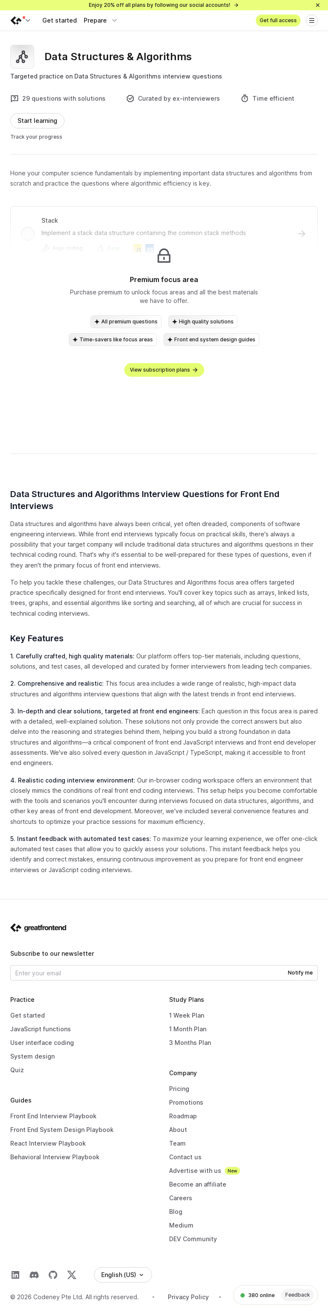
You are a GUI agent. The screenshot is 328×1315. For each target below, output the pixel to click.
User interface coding (42, 1042)
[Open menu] (312, 20)
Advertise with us (195, 1170)
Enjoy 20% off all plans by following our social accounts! (164, 5)
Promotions (186, 1102)
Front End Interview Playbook (53, 1116)
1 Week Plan (186, 1015)
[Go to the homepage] (38, 927)
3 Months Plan (190, 1042)
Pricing (179, 1088)
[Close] (317, 5)
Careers (180, 1198)
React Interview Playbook (48, 1143)
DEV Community (193, 1238)
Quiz (17, 1070)
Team (177, 1143)
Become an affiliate (197, 1184)
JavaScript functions (40, 1029)
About (178, 1129)
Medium (181, 1225)
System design (32, 1056)
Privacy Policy (188, 1296)
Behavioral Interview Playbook (55, 1157)
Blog (175, 1211)
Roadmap (183, 1116)
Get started (59, 20)
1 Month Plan (187, 1029)
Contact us (185, 1157)
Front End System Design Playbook (62, 1129)
